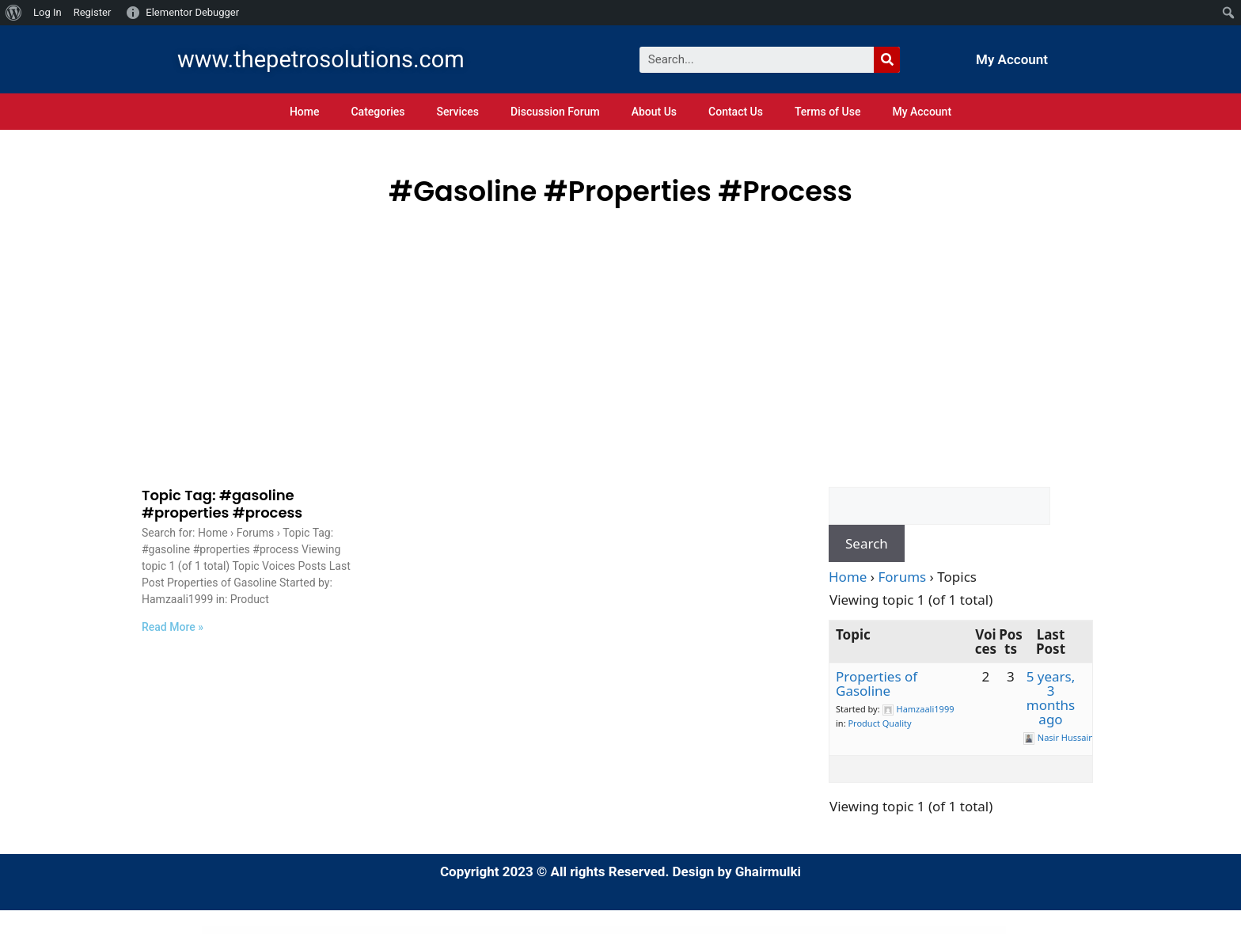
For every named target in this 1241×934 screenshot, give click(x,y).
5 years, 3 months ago (1051, 697)
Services (457, 111)
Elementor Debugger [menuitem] (192, 12)
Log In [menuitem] (47, 12)
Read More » (172, 627)
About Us (654, 111)
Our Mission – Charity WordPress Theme (758, 930)
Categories (377, 111)
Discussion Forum (555, 111)
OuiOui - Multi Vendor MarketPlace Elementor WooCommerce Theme (714, 930)
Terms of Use (827, 111)
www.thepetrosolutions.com (321, 59)
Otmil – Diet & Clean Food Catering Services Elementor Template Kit (558, 930)
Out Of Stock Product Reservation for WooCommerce (797, 930)
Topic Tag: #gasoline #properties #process (222, 503)
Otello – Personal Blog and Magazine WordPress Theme (509, 930)
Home (305, 111)
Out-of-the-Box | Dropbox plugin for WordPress (838, 930)
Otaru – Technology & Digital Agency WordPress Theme (465, 930)
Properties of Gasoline (876, 683)
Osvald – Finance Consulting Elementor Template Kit (421, 930)
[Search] (887, 60)
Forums (903, 577)
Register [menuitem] (93, 12)
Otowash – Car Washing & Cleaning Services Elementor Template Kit (612, 930)
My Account (1012, 59)
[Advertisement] (620, 331)
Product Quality (879, 723)
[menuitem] (14, 12)
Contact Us (735, 111)
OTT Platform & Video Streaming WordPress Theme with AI (663, 930)
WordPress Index (392, 930)
